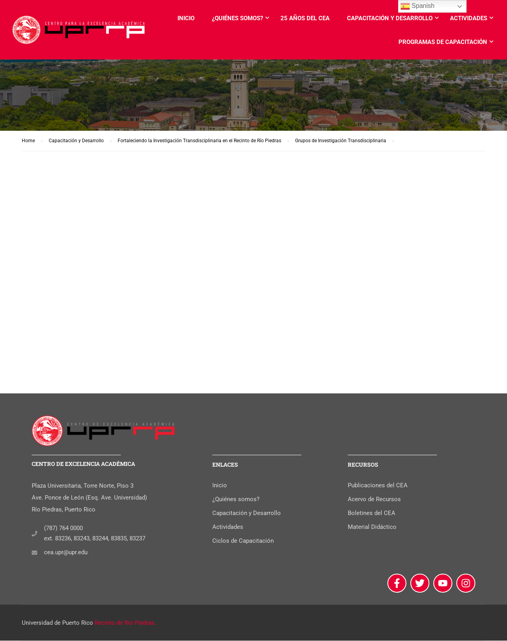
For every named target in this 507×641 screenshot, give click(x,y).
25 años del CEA (305, 18)
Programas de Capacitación (442, 42)
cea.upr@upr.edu (66, 553)
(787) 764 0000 (63, 528)
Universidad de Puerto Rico (57, 623)
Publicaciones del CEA (378, 486)
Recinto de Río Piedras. (125, 623)
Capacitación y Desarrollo (390, 18)
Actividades (468, 18)
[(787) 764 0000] (34, 534)
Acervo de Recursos (374, 500)
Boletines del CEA (371, 513)
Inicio (185, 18)
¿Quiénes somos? (237, 18)
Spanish (417, 6)
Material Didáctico (372, 527)
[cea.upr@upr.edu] (34, 553)
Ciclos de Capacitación (243, 541)
